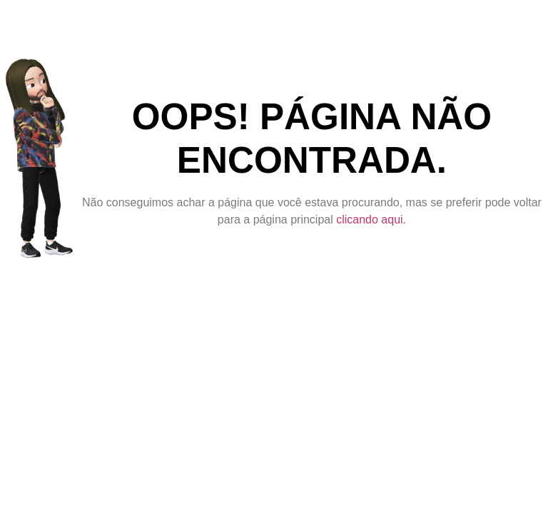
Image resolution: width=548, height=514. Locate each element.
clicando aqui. (371, 219)
